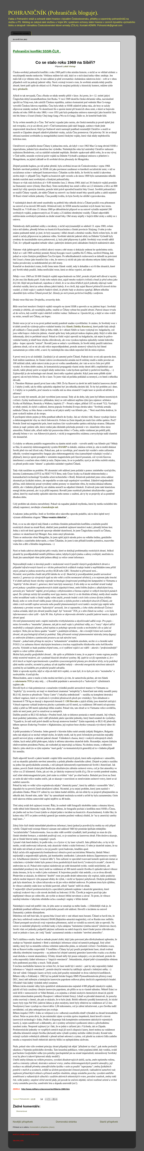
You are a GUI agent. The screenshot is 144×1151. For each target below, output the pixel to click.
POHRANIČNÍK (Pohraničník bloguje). (53, 13)
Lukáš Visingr (69, 66)
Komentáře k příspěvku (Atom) (42, 1127)
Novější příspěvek (23, 1121)
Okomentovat (21, 1111)
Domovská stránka (21, 33)
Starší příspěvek (109, 1121)
